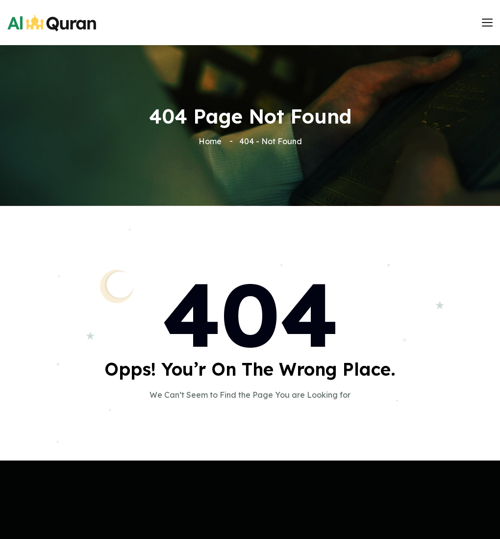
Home (212, 141)
